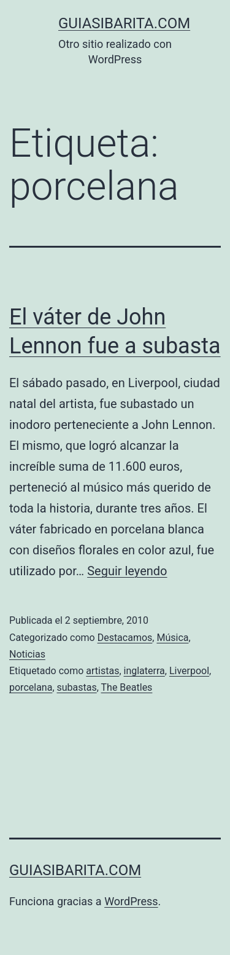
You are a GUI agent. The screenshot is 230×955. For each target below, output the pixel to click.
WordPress (131, 901)
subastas (77, 687)
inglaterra (144, 671)
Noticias (27, 654)
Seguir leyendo (127, 571)
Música (172, 637)
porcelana (30, 687)
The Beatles (127, 687)
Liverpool (189, 671)
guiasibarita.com (124, 23)
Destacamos (125, 637)
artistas (102, 671)
